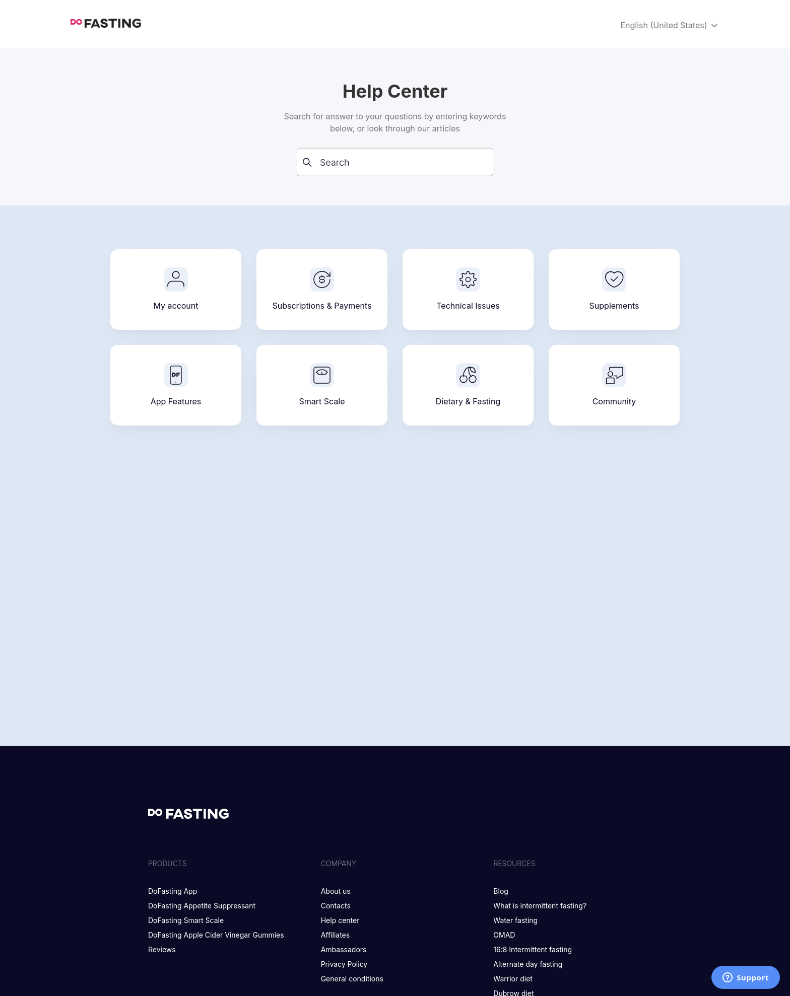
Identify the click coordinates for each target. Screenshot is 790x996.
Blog (500, 891)
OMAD (504, 935)
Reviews (162, 949)
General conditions (352, 978)
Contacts (336, 905)
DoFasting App (172, 891)
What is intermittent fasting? (539, 905)
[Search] (395, 162)
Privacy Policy (344, 964)
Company (339, 863)
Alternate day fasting (527, 964)
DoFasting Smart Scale (186, 920)
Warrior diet (513, 978)
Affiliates (335, 935)
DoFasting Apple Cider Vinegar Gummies (216, 935)
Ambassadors (344, 949)
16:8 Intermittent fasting (532, 949)
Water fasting (515, 920)
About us (336, 891)
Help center (340, 920)
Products (167, 863)
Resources (514, 863)
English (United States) (669, 25)
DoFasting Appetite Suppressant (201, 905)
